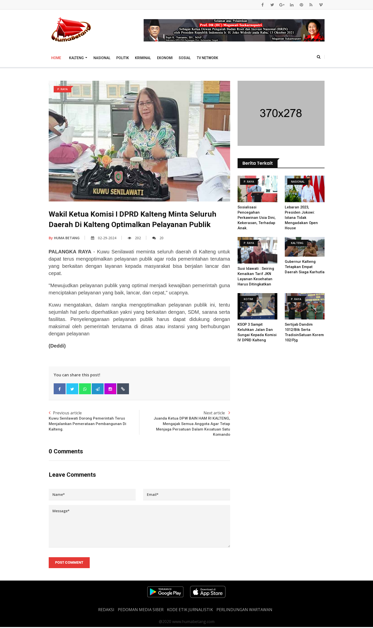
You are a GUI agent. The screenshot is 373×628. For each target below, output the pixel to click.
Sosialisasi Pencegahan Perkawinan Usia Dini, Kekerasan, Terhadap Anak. (257, 217)
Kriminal (143, 58)
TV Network (207, 58)
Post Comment (69, 563)
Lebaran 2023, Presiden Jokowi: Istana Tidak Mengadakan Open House (301, 217)
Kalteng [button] (76, 58)
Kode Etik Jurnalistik (190, 610)
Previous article (94, 421)
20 (158, 238)
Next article (184, 424)
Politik (122, 58)
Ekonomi (165, 58)
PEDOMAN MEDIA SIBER (141, 610)
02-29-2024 (103, 238)
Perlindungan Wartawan (244, 610)
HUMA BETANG (64, 238)
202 (134, 238)
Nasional (101, 58)
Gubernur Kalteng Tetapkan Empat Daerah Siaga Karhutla (305, 266)
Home (56, 58)
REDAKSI (106, 610)
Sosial (185, 58)
